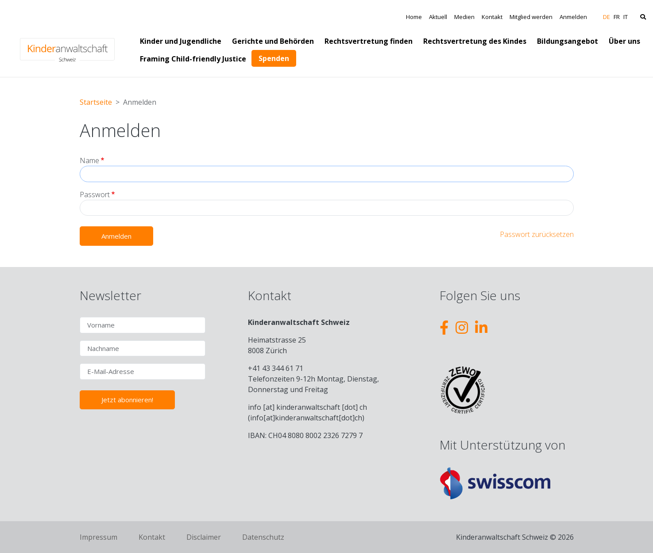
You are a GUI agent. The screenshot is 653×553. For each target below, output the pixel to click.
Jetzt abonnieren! (127, 399)
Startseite (96, 102)
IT (625, 17)
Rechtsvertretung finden (369, 41)
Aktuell (438, 17)
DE (606, 17)
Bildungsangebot (567, 41)
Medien (464, 17)
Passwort (95, 194)
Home (414, 17)
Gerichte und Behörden (273, 41)
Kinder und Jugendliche (180, 41)
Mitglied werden (531, 17)
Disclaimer (203, 537)
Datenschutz (263, 537)
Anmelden (573, 17)
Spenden (274, 58)
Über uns (624, 41)
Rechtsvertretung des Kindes (474, 41)
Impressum (98, 537)
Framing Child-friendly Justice (193, 59)
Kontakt (492, 17)
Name (89, 160)
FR (617, 17)
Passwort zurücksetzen (537, 234)
